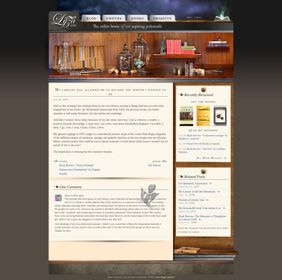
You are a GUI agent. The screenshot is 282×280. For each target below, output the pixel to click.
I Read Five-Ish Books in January (203, 143)
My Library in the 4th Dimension (196, 191)
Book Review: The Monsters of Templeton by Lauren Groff (202, 218)
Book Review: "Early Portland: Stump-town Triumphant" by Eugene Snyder (79, 169)
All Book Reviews (209, 157)
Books (138, 18)
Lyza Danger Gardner (165, 277)
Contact (198, 17)
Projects (167, 18)
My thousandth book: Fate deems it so (199, 208)
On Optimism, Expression (192, 183)
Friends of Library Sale (191, 199)
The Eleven (154, 165)
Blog (90, 18)
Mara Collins (71, 195)
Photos (114, 18)
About (190, 17)
